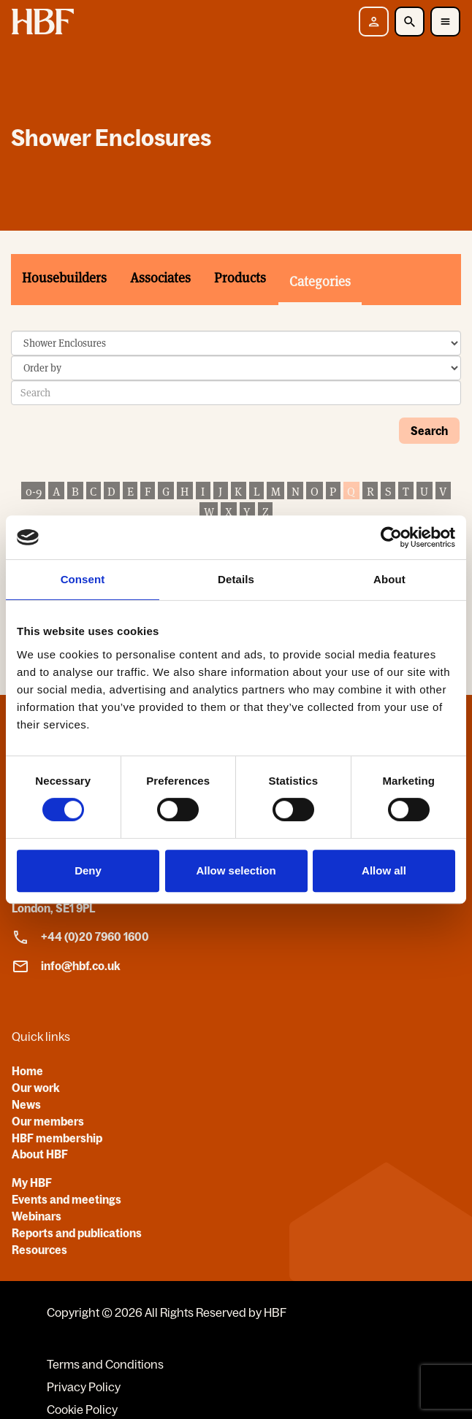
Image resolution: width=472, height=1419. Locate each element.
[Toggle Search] (410, 21)
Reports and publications (77, 1233)
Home (27, 1071)
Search (429, 430)
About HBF (40, 1154)
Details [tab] (236, 579)
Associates (160, 277)
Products (240, 277)
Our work (36, 1087)
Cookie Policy (82, 1409)
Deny (88, 870)
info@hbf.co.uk (66, 966)
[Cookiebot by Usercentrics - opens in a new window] (391, 537)
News (26, 1104)
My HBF (32, 1182)
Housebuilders (64, 277)
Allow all (384, 870)
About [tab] (389, 579)
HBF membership (57, 1138)
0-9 (34, 491)
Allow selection (235, 870)
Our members (48, 1121)
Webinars (36, 1216)
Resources (39, 1249)
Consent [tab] (83, 579)
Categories (320, 281)
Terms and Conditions (105, 1364)
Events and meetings (66, 1199)
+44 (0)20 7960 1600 (80, 937)
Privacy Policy (84, 1387)
